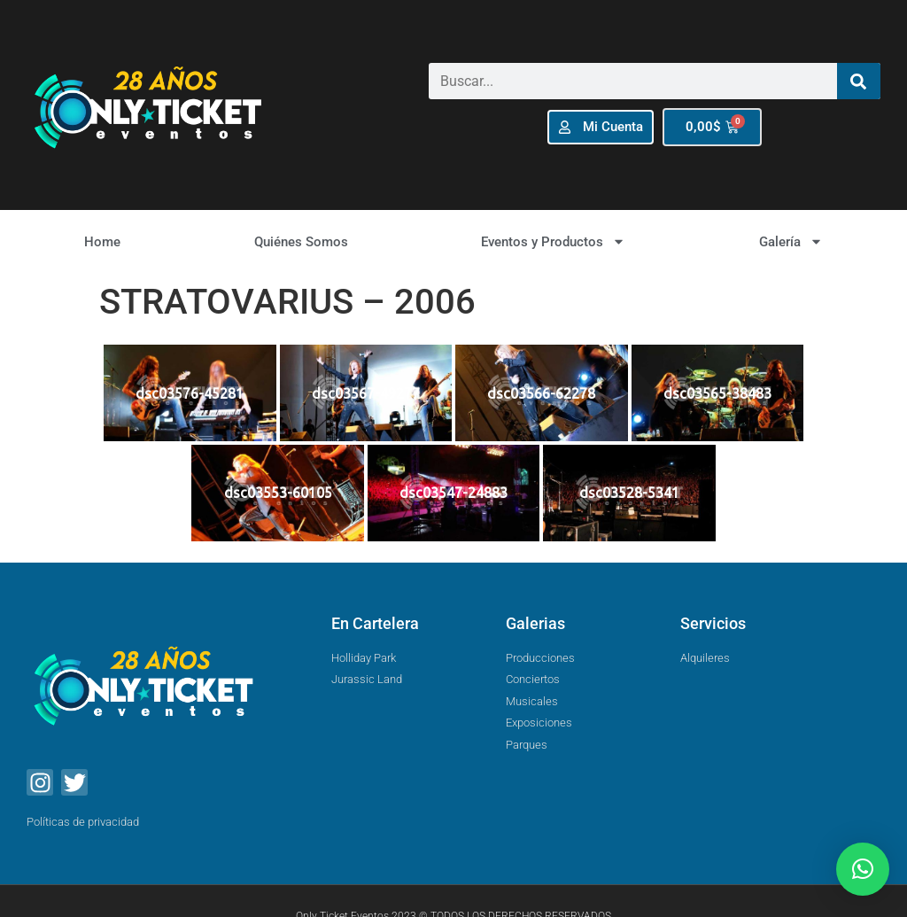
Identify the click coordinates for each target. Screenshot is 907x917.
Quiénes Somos (301, 242)
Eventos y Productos (553, 241)
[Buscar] (858, 81)
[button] (862, 869)
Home (102, 242)
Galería (791, 241)
